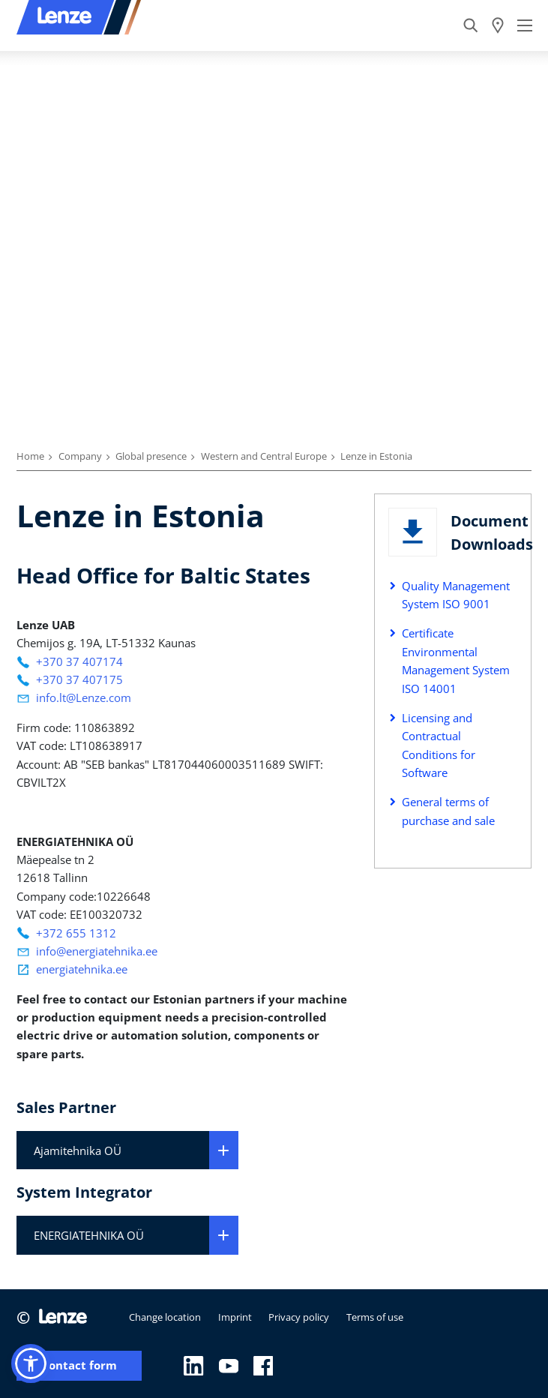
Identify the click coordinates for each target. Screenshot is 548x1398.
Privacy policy (298, 1317)
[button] (30, 1363)
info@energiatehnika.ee (96, 951)
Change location (165, 1317)
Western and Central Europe (264, 456)
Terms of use (374, 1317)
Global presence (151, 456)
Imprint (235, 1317)
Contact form (79, 1365)
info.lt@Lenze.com (83, 697)
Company (80, 456)
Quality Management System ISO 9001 (456, 594)
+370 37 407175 (79, 679)
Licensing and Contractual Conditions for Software (438, 745)
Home (30, 456)
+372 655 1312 (76, 933)
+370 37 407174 (79, 661)
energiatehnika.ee (81, 969)
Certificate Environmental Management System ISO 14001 (456, 660)
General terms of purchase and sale (448, 810)
